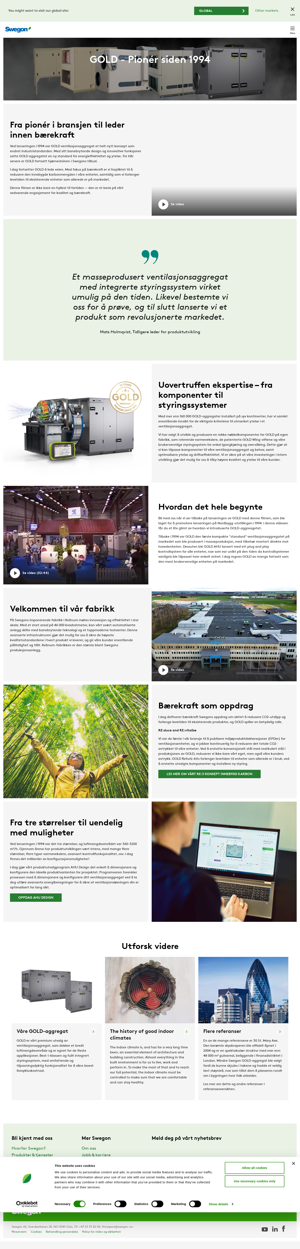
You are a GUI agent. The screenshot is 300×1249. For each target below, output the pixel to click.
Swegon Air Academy (102, 1190)
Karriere (243, 27)
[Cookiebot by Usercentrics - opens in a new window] (27, 1241)
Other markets (266, 11)
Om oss (89, 1156)
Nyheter (89, 1170)
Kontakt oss (282, 27)
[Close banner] (293, 1200)
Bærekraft (21, 1183)
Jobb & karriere (96, 1163)
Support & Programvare (35, 1176)
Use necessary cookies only (254, 1218)
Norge (261, 27)
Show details (218, 1241)
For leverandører (98, 1183)
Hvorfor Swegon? (29, 1156)
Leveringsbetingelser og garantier (114, 1176)
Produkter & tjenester (32, 1163)
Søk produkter (189, 27)
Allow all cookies (254, 1204)
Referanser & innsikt (31, 1170)
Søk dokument (220, 27)
